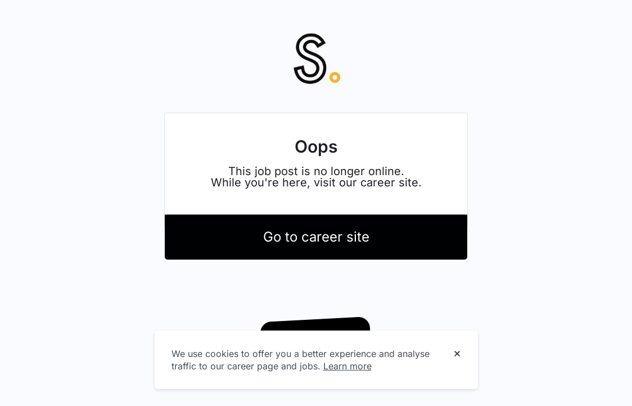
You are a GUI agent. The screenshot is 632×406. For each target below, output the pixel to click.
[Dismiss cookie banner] (457, 354)
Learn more (347, 366)
